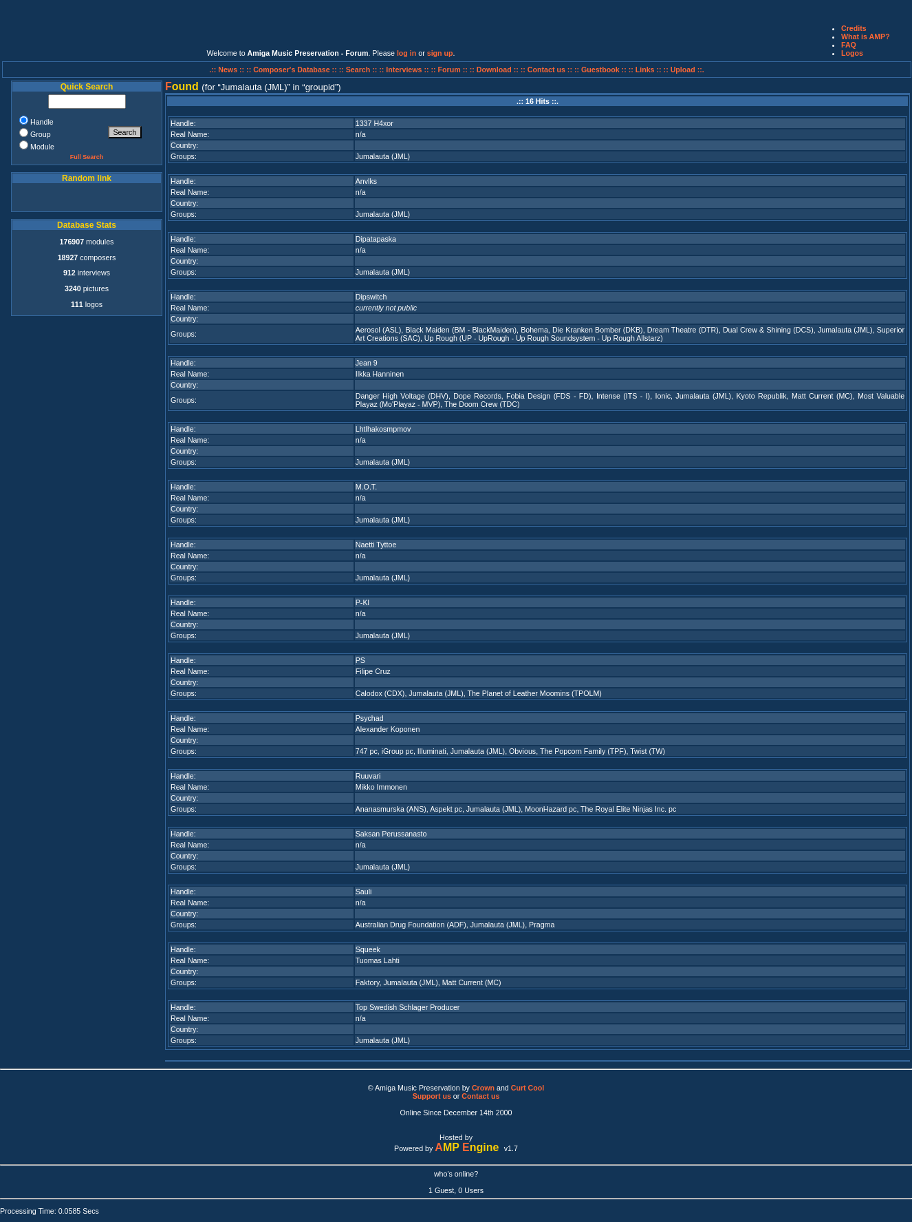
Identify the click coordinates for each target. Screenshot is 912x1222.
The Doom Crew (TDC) (482, 404)
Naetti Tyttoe (376, 544)
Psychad (370, 718)
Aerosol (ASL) (379, 330)
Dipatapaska (376, 239)
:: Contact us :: (546, 69)
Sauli (364, 891)
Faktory (368, 982)
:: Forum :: (450, 69)
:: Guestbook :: (600, 69)
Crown (483, 1088)
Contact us (480, 1096)
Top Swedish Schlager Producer (408, 1007)
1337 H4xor (374, 123)
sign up (440, 53)
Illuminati (431, 751)
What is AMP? (865, 36)
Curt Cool (528, 1088)
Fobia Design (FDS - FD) (548, 396)
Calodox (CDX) (380, 693)
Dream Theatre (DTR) (683, 330)
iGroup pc (397, 751)
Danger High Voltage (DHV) (402, 396)
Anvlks (366, 181)
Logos (852, 53)
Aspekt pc (446, 809)
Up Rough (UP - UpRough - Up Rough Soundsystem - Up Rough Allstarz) (543, 338)
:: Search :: (359, 69)
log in (406, 53)
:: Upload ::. (684, 69)
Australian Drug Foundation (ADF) (411, 924)
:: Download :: (495, 69)
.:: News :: (227, 69)
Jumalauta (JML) (383, 156)
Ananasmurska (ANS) (391, 809)
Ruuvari (368, 776)
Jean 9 (367, 363)
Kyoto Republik (761, 396)
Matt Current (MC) (822, 396)
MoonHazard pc (550, 809)
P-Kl (362, 602)
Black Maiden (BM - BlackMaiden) (461, 330)
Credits (854, 28)
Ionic (663, 396)
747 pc (367, 751)
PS (360, 660)
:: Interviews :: (405, 69)
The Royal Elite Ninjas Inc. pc (628, 809)
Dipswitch (371, 297)
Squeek (368, 949)
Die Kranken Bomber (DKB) (597, 330)
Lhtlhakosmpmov (383, 429)
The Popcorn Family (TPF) (583, 751)
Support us (432, 1096)
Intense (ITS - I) (623, 396)
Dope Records (477, 396)
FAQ (848, 45)
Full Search (87, 157)
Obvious (522, 751)
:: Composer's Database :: (292, 69)
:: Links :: (645, 69)
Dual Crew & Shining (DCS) (768, 330)
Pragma (541, 924)
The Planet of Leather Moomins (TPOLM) (534, 693)
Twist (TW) (647, 751)
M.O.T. (366, 487)
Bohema (534, 330)
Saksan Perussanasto (391, 834)
